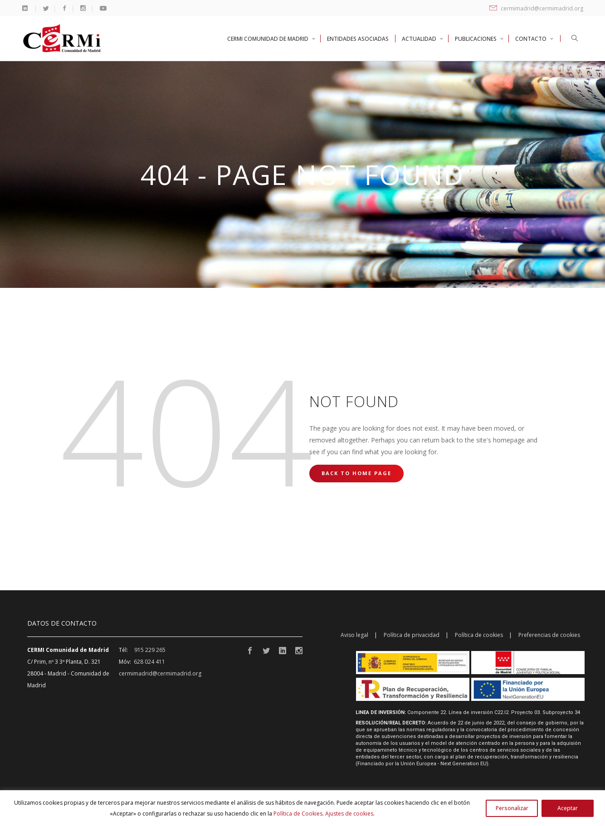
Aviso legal (354, 635)
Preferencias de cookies (549, 635)
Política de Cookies (297, 813)
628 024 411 (149, 662)
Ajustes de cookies (349, 813)
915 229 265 (150, 650)
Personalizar (512, 808)
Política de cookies (479, 635)
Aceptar (567, 808)
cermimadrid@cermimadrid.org (536, 8)
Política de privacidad (411, 635)
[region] (302, 808)
